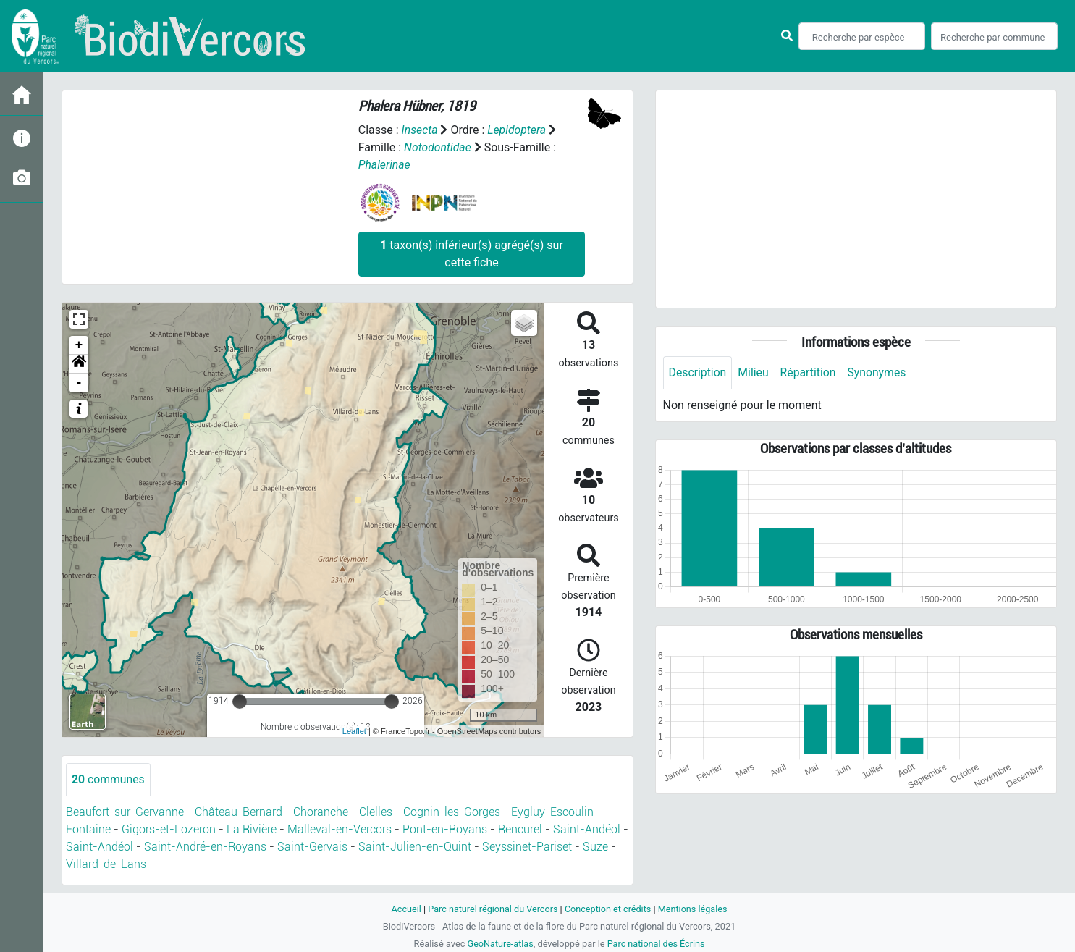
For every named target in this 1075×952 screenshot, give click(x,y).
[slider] (239, 701)
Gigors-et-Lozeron (169, 829)
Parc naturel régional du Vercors (492, 908)
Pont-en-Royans (444, 829)
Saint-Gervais (312, 847)
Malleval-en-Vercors (339, 829)
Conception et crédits (608, 908)
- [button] (79, 383)
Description (698, 372)
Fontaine (88, 829)
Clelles (375, 812)
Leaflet (354, 731)
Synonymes (879, 372)
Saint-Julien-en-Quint (414, 847)
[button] (78, 364)
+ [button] (79, 345)
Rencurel (520, 829)
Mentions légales (694, 908)
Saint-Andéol (586, 829)
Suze (595, 847)
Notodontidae (438, 147)
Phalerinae (384, 165)
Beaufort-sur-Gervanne (125, 812)
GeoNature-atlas (500, 943)
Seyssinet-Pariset (527, 847)
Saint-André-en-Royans (205, 847)
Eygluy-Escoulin (552, 812)
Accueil (404, 908)
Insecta (420, 130)
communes (109, 779)
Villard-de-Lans (106, 864)
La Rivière (252, 829)
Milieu (754, 372)
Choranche (320, 812)
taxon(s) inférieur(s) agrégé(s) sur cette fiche (471, 253)
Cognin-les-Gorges (451, 812)
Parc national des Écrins (656, 943)
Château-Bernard (238, 812)
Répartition (810, 372)
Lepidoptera (517, 130)
